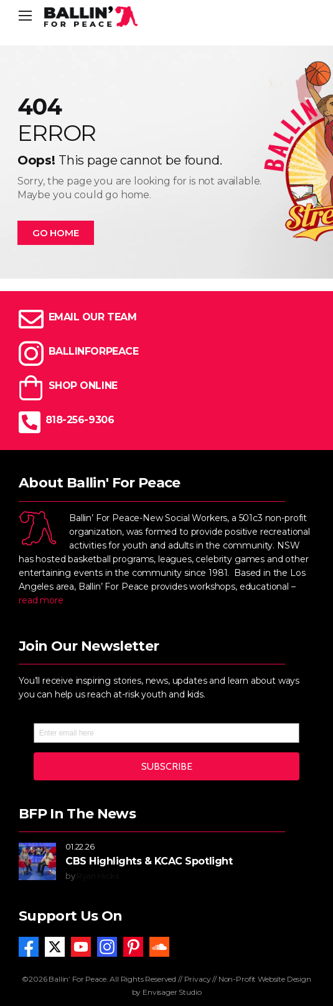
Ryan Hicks (98, 876)
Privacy (197, 979)
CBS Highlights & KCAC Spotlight (148, 861)
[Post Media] (37, 861)
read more (41, 600)
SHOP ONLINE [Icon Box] (83, 385)
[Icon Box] (166, 319)
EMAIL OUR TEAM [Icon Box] (92, 317)
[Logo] (91, 16)
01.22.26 (80, 846)
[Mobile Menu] (25, 16)
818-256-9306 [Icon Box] (79, 420)
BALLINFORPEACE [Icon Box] (93, 351)
